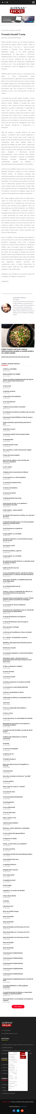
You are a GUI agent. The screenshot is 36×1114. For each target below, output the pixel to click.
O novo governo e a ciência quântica (14, 477)
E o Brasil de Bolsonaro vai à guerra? (14, 616)
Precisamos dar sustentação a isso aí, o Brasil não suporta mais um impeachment (18, 610)
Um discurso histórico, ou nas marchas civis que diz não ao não (17, 539)
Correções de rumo (9, 791)
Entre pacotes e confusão (11, 627)
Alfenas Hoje (6, 1102)
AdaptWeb (23, 1106)
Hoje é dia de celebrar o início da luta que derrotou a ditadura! (16, 461)
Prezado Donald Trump (10, 444)
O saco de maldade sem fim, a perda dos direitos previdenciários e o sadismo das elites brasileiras (18, 573)
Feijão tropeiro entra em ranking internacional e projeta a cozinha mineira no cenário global (17, 351)
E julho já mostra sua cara (11, 568)
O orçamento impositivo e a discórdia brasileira (18, 653)
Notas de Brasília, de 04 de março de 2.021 (16, 927)
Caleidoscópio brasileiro (10, 823)
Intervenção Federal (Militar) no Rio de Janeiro (18, 417)
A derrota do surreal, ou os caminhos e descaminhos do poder (15, 504)
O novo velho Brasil (9, 807)
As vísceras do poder (9, 493)
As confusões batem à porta (11, 586)
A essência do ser (8, 754)
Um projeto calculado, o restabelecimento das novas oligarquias (17, 580)
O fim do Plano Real (9, 812)
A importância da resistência (12, 396)
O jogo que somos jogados (11, 455)
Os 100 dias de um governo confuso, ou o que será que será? (18, 515)
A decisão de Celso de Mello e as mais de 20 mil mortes (17, 730)
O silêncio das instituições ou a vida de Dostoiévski (15, 737)
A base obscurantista (9, 896)
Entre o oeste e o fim (9, 818)
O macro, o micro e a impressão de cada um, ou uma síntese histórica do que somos (17, 592)
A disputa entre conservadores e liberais (15, 472)
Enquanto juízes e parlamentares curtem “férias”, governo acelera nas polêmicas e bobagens (18, 598)
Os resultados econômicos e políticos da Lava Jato (19, 412)
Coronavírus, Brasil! (9, 676)
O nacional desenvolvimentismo (13, 797)
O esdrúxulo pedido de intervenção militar (16, 434)
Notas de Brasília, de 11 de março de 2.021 (16, 932)
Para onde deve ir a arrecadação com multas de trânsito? (18, 999)
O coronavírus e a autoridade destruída (15, 687)
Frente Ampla (7, 885)
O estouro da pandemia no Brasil (13, 692)
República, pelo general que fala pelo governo (17, 642)
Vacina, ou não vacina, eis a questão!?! (15, 844)
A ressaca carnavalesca (10, 488)
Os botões (6, 743)
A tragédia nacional (9, 880)
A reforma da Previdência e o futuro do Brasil (17, 632)
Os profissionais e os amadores (12, 528)
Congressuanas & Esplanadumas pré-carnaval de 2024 (18, 979)
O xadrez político (8, 781)
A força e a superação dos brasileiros (14, 708)
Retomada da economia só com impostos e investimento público (16, 724)
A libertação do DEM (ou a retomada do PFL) (17, 697)
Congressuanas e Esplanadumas (13, 953)
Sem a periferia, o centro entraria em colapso (17, 450)
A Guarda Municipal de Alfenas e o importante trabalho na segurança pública (17, 993)
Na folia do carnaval (9, 648)
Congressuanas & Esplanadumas (13, 958)
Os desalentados (8, 439)
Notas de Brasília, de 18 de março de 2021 (16, 937)
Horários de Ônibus (9, 1093)
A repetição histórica (9, 864)
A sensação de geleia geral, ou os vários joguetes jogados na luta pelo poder (18, 522)
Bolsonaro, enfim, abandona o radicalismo (16, 828)
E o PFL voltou (7, 467)
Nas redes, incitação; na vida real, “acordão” (17, 776)
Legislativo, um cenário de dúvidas (14, 890)
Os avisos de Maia (8, 671)
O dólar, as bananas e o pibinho (12, 666)
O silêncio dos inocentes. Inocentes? (14, 407)
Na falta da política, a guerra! (12, 550)
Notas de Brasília (8, 916)
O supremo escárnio (9, 391)
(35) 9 (2, 1030)
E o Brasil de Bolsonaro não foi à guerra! (15, 622)
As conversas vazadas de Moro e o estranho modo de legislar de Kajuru (18, 561)
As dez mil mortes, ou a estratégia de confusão (17, 718)
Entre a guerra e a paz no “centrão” (14, 786)
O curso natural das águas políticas (14, 833)
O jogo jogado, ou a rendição (12, 533)
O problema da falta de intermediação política (17, 854)
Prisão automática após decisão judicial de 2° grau (17, 423)
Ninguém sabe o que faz (10, 870)
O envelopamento (8, 802)
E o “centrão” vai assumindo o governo (15, 637)
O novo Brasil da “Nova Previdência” (14, 605)
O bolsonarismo (8, 771)
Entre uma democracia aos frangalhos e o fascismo (16, 765)
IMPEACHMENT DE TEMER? (11, 374)
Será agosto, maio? (9, 545)
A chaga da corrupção (10, 838)
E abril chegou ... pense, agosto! (12, 510)
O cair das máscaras (9, 401)
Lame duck (6, 702)
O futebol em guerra (9, 759)
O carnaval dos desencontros (12, 482)
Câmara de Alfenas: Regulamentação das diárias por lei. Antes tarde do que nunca (18, 380)
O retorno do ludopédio (10, 748)
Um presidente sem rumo (11, 859)
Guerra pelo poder (8, 875)
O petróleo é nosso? (9, 429)
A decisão (6, 901)
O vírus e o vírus (8, 713)
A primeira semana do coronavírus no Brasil (16, 682)
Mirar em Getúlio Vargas (10, 911)
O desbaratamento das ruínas (12, 498)
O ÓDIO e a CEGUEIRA (10, 369)
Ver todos (18, 1006)
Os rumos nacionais (9, 849)
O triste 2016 (7, 386)
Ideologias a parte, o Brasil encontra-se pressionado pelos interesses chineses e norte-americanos (17, 659)
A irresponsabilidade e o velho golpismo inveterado (15, 986)
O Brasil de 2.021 (8, 906)
